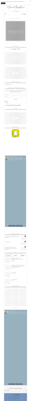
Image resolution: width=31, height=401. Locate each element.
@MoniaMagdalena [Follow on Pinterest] (15, 307)
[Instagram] (22, 14)
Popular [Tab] (8, 255)
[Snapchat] (25, 14)
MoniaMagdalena (13, 33)
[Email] (24, 14)
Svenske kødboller (14, 279)
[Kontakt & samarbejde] (15, 58)
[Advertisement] (15, 146)
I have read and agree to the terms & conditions (13, 105)
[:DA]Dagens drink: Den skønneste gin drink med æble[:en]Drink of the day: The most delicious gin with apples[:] (18, 266)
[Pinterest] (23, 14)
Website (6, 101)
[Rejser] (15, 118)
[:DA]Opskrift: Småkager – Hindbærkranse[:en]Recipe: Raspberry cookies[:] (17, 259)
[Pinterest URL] (8, 292)
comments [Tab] (22, 255)
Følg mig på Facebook (8, 84)
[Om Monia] (15, 73)
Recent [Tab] (15, 255)
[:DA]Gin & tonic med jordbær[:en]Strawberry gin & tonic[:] (12, 237)
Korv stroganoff (13, 272)
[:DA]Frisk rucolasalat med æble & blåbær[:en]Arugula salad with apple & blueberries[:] (11, 248)
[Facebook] (21, 14)
